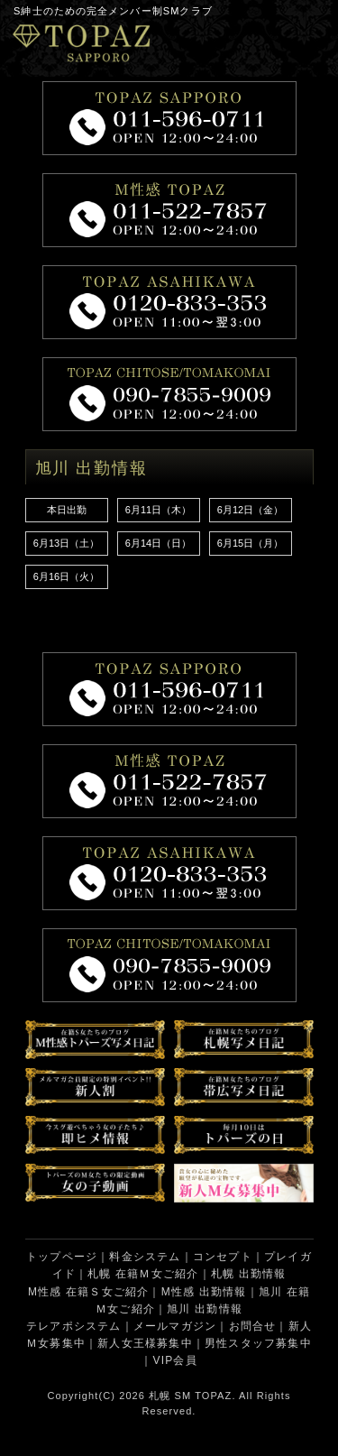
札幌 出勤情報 (249, 1273)
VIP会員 (174, 1360)
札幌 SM (170, 1395)
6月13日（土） (66, 543)
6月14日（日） (158, 543)
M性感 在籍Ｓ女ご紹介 (89, 1292)
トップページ (61, 1256)
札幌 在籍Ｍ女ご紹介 (142, 1273)
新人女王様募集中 (145, 1343)
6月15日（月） (250, 543)
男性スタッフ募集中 (258, 1343)
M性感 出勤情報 (204, 1292)
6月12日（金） (250, 509)
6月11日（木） (158, 509)
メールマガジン (174, 1326)
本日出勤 (67, 509)
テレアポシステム (74, 1326)
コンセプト (222, 1256)
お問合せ (253, 1326)
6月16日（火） (66, 576)
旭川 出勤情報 (204, 1309)
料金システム (144, 1256)
